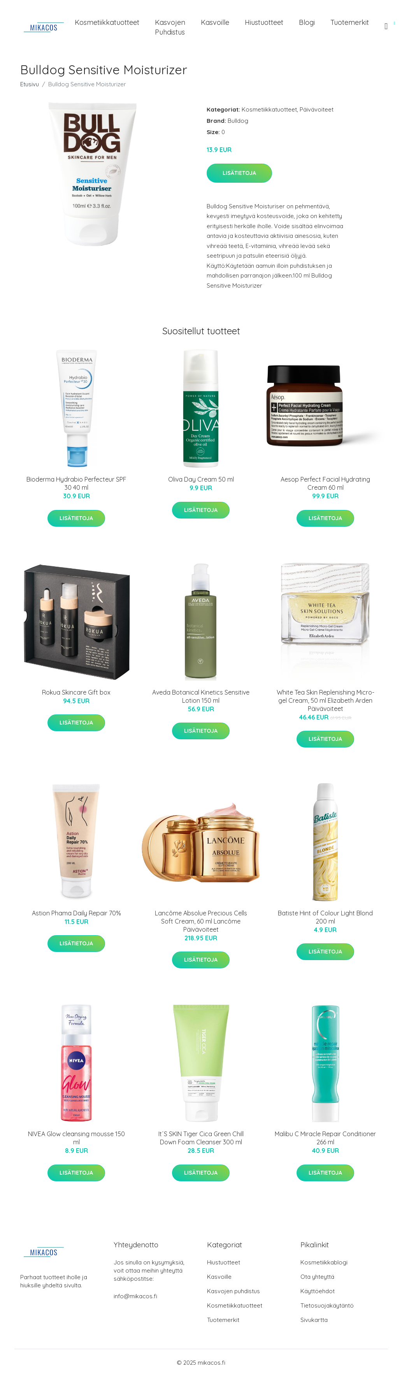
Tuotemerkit (349, 22)
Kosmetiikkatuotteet (107, 22)
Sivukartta (314, 1320)
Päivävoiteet (317, 109)
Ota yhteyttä (317, 1276)
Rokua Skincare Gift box (76, 692)
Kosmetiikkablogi (324, 1262)
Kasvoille (215, 22)
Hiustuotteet (264, 22)
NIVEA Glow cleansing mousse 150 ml (76, 1138)
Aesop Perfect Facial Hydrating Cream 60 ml (325, 483)
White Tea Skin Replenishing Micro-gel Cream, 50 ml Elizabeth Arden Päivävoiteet (325, 700)
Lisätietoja (239, 172)
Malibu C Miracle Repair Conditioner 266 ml (325, 1138)
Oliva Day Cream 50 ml (201, 479)
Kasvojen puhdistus (170, 27)
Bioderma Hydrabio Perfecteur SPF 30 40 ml (76, 483)
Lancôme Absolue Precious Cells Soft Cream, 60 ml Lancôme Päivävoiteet (201, 921)
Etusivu (29, 84)
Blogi (307, 22)
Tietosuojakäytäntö (327, 1305)
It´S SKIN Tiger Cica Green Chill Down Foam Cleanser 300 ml (201, 1138)
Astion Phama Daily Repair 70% (76, 913)
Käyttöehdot (317, 1291)
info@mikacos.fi (135, 1296)
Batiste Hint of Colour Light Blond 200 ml (325, 917)
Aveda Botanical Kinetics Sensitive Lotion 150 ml (200, 696)
